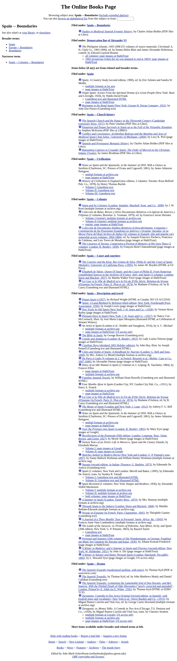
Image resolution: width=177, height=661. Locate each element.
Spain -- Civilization (98, 158)
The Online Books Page (88, 7)
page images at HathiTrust (99, 89)
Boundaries (15, 50)
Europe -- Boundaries (21, 47)
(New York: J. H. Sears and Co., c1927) (117, 316)
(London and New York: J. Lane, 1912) (115, 406)
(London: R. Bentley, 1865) (113, 429)
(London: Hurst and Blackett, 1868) (118, 506)
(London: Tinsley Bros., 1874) (109, 499)
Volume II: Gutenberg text (99, 190)
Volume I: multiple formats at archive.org (108, 490)
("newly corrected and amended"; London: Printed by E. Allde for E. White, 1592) (125, 586)
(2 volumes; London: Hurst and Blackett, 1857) (126, 274)
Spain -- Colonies (97, 199)
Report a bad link (90, 635)
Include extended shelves (113, 15)
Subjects (113, 641)
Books (60, 647)
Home (51, 641)
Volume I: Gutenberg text (99, 187)
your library (28, 32)
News (70, 647)
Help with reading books (64, 635)
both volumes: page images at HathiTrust (108, 496)
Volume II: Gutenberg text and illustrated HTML (112, 480)
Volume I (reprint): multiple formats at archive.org (113, 218)
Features (81, 647)
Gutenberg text (93, 532)
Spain (12, 44)
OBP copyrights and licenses (88, 656)
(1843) (122, 519)
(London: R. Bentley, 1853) (110, 338)
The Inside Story (111, 647)
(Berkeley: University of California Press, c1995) (125, 263)
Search (62, 641)
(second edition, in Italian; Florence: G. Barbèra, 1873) (117, 464)
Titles (102, 641)
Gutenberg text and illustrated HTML (106, 99)
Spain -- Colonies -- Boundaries (26, 62)
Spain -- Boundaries (98, 25)
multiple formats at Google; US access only (109, 614)
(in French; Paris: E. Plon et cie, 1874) (123, 283)
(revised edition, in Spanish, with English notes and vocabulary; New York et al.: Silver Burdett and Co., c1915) (122, 597)
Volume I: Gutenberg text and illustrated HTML (111, 477)
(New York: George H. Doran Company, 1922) (124, 105)
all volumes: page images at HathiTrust (107, 55)
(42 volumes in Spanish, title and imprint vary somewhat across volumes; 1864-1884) (126, 232)
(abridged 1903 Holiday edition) (108, 345)
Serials (125, 641)
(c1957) (94, 299)
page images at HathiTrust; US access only (109, 331)
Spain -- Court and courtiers (103, 255)
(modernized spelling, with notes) (113, 569)
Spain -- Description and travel (105, 293)
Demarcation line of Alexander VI (106, 40)
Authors (91, 641)
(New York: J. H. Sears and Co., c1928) (117, 309)
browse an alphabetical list (72, 18)
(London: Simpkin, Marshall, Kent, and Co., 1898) (123, 205)
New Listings (76, 641)
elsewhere (44, 32)
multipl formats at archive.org (101, 174)
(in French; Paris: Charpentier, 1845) (113, 512)
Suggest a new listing (115, 635)
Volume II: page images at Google (104, 451)
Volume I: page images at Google (103, 448)
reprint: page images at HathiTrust (104, 224)
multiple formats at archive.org (102, 328)
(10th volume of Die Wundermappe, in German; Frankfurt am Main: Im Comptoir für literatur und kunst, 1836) (124, 540)
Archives (94, 647)
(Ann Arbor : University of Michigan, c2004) (122, 135)
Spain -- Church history (101, 114)
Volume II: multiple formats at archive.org (108, 493)
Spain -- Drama (96, 563)
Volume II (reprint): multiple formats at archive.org (113, 221)
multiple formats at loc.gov (100, 86)
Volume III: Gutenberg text (100, 193)
